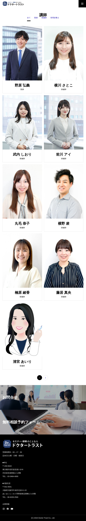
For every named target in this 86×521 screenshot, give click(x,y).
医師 (36, 18)
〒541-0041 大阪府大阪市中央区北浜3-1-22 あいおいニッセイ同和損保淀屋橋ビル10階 (19, 490)
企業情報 (5, 504)
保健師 (44, 18)
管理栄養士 (54, 18)
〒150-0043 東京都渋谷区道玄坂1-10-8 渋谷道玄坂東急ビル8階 (12, 469)
